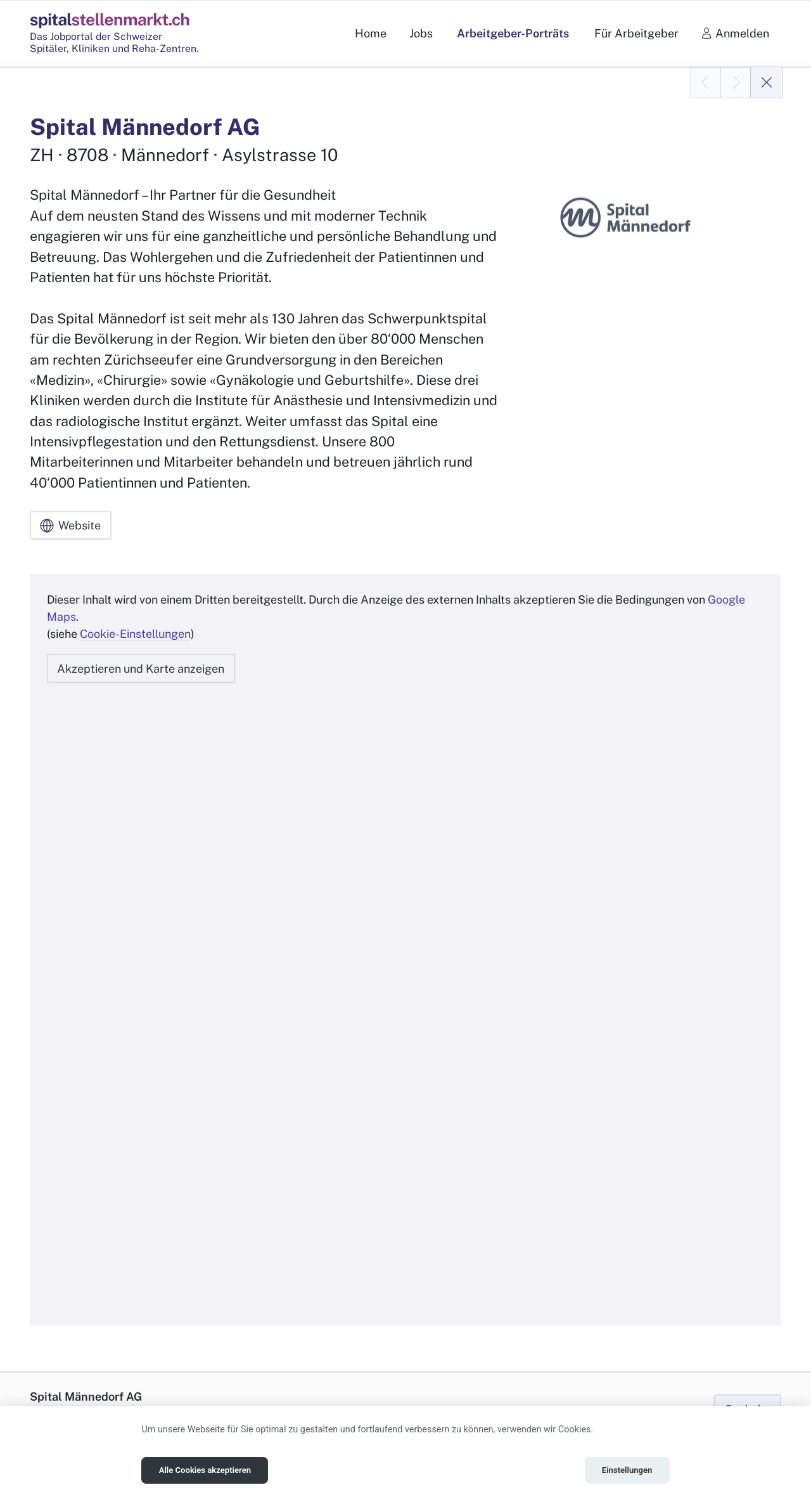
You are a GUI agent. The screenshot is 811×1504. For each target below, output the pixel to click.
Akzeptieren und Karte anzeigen (140, 668)
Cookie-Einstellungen (135, 633)
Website (70, 526)
